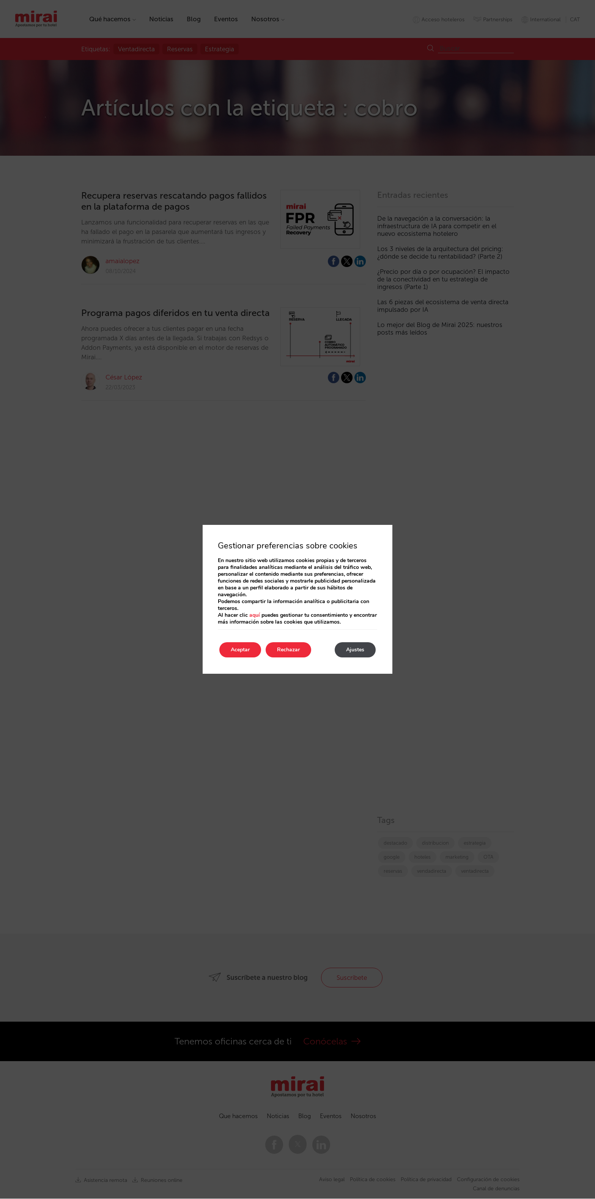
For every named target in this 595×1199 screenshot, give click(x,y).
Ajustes (355, 649)
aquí (254, 615)
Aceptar (240, 649)
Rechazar (288, 649)
